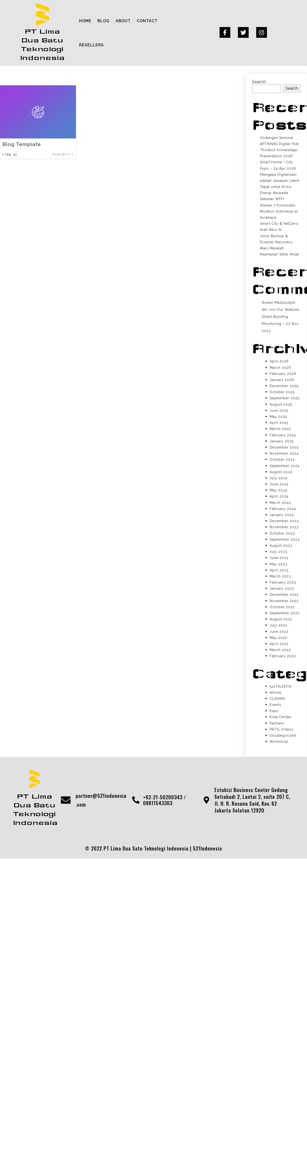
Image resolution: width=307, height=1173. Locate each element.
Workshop (279, 741)
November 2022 (284, 601)
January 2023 (282, 588)
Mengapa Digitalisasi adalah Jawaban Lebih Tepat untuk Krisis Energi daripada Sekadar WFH (279, 187)
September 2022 (285, 613)
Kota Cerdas (281, 717)
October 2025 (282, 392)
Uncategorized (283, 735)
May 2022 (278, 638)
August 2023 (281, 545)
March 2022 (280, 650)
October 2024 (282, 459)
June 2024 (279, 484)
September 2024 (285, 466)
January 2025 (282, 441)
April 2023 (279, 570)
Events (275, 705)
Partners (277, 723)
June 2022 (279, 632)
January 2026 (282, 380)
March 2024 (280, 503)
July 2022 (278, 625)
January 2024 (282, 515)
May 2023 (278, 564)
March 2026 (280, 368)
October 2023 (282, 533)
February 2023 (283, 582)
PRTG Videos (282, 729)
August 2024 (281, 472)
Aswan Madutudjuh (279, 302)
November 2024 (284, 453)
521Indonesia (207, 848)
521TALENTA (281, 686)
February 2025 (283, 435)
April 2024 (279, 496)
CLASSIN (277, 699)
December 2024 (284, 447)
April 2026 (279, 361)
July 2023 (278, 552)
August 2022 (281, 619)
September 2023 (285, 539)
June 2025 (279, 410)
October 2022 (282, 607)
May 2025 (278, 417)
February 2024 (283, 509)
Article (275, 692)
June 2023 (279, 558)
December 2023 (284, 521)
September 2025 (284, 398)
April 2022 (279, 644)
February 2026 (283, 374)
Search (259, 81)
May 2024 (278, 490)
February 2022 (283, 656)
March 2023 (280, 576)
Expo (274, 711)
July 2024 (278, 478)
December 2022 (284, 594)
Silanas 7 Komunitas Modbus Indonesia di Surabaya (279, 211)
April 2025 (279, 423)
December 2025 (284, 386)
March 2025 (280, 429)
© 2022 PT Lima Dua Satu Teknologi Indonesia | (139, 848)
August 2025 (281, 404)
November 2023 (284, 527)
